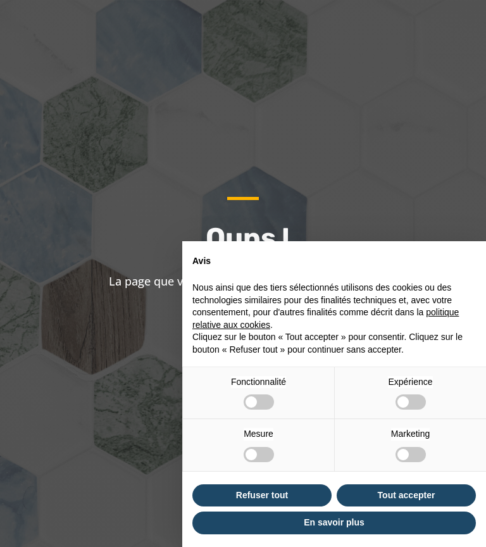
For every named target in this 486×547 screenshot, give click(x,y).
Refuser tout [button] (262, 495)
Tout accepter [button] (406, 495)
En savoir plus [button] (334, 522)
